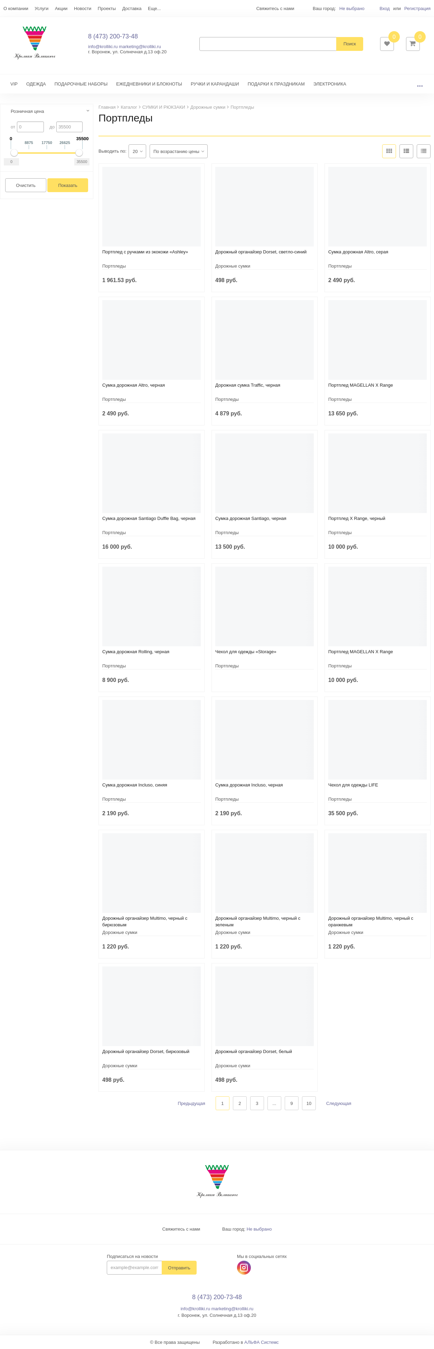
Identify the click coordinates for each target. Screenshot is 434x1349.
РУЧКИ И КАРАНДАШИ (215, 84)
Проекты (107, 8)
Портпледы (114, 266)
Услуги (41, 8)
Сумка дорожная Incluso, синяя (134, 785)
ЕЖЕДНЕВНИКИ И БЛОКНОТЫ (149, 84)
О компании (15, 8)
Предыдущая (191, 1103)
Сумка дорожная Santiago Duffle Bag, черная (149, 518)
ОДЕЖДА (36, 84)
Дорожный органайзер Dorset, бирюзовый (145, 1051)
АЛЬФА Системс (261, 1342)
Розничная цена (27, 111)
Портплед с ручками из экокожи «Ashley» (145, 251)
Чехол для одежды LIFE (353, 785)
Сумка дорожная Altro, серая (358, 251)
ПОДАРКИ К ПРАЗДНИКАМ (276, 84)
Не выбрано (352, 8)
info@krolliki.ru (102, 46)
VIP (14, 84)
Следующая (338, 1103)
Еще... (154, 8)
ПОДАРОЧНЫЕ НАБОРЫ (81, 84)
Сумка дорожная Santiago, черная (250, 518)
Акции (61, 8)
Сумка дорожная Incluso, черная (249, 785)
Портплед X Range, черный (356, 518)
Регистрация (417, 8)
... (420, 84)
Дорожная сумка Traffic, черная (247, 385)
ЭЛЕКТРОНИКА (329, 84)
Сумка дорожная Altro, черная (133, 385)
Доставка (132, 8)
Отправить (179, 1267)
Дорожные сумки (232, 266)
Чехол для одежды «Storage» (245, 651)
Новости (82, 8)
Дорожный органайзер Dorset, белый (253, 1051)
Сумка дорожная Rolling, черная (135, 651)
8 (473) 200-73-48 (113, 36)
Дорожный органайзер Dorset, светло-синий (260, 251)
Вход (384, 8)
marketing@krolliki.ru (140, 46)
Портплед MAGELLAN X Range (360, 385)
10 (308, 1103)
